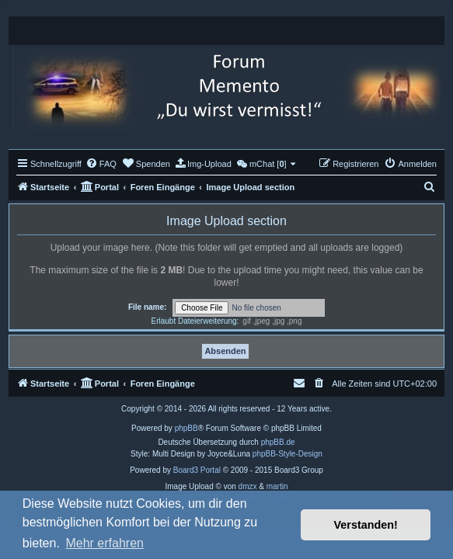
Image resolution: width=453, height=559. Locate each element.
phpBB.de (278, 442)
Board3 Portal (197, 470)
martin (277, 486)
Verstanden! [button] (366, 525)
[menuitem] (101, 164)
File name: (147, 307)
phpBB (186, 428)
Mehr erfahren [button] (104, 543)
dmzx (248, 486)
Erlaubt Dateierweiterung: (195, 321)
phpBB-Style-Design (287, 454)
